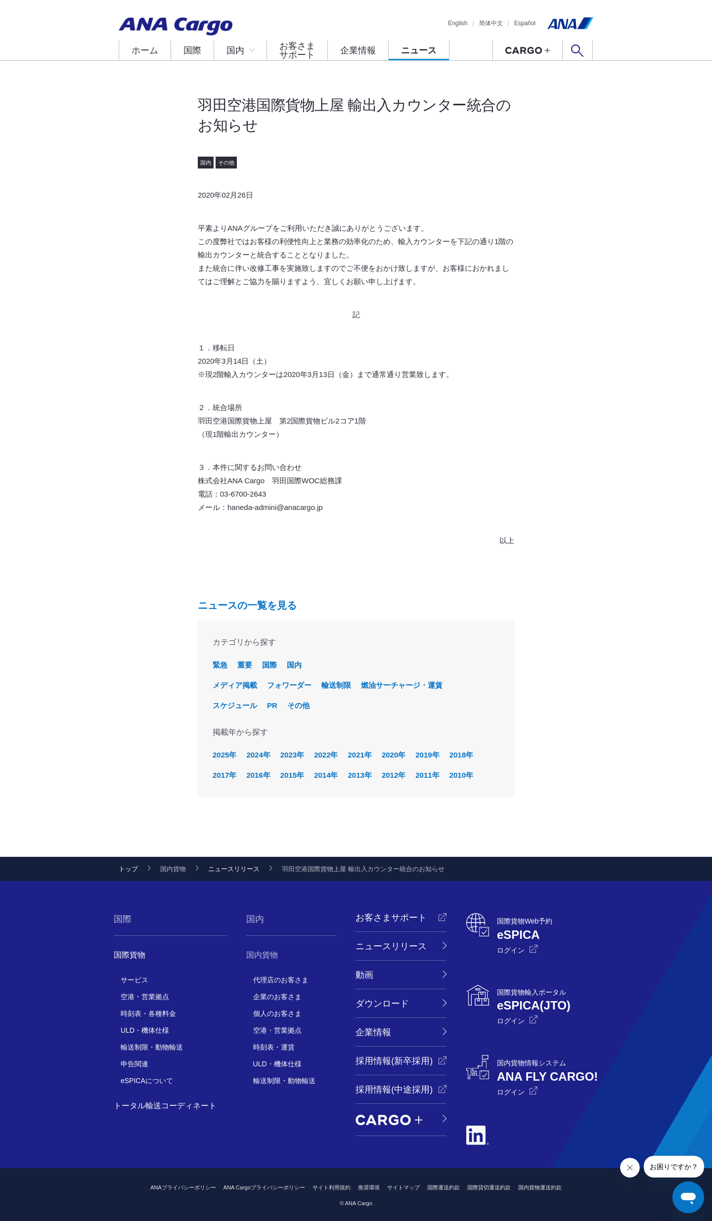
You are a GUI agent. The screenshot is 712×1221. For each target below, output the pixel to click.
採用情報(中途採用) (394, 1089)
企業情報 (358, 50)
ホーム (145, 50)
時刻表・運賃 (274, 1047)
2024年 (258, 755)
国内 (235, 50)
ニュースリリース (234, 869)
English (457, 23)
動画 (364, 974)
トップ (128, 869)
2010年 (461, 775)
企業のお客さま (277, 996)
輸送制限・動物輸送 (152, 1047)
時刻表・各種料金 (148, 1013)
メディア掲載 (235, 685)
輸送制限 (336, 685)
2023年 (292, 755)
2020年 (393, 755)
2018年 (461, 755)
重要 (244, 665)
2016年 (258, 775)
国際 (192, 50)
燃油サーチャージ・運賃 (402, 685)
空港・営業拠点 (145, 996)
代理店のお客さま (281, 979)
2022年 (326, 755)
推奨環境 (369, 1187)
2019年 (427, 755)
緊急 (220, 665)
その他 (298, 705)
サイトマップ (403, 1187)
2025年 (224, 755)
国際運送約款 (443, 1187)
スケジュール (235, 705)
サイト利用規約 (331, 1187)
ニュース (419, 50)
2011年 (427, 775)
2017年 (224, 775)
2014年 (326, 775)
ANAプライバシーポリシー (183, 1187)
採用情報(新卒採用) (394, 1060)
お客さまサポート (297, 50)
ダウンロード (382, 1003)
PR (272, 705)
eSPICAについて (147, 1080)
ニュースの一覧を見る (247, 605)
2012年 (393, 775)
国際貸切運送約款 (489, 1187)
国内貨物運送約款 (540, 1187)
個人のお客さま (277, 1013)
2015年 (292, 775)
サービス (134, 979)
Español (524, 23)
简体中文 (491, 23)
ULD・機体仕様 (145, 1030)
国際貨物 (129, 955)
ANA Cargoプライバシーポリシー (264, 1187)
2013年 (360, 775)
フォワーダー (289, 685)
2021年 (360, 755)
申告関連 (134, 1063)
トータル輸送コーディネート (165, 1105)
